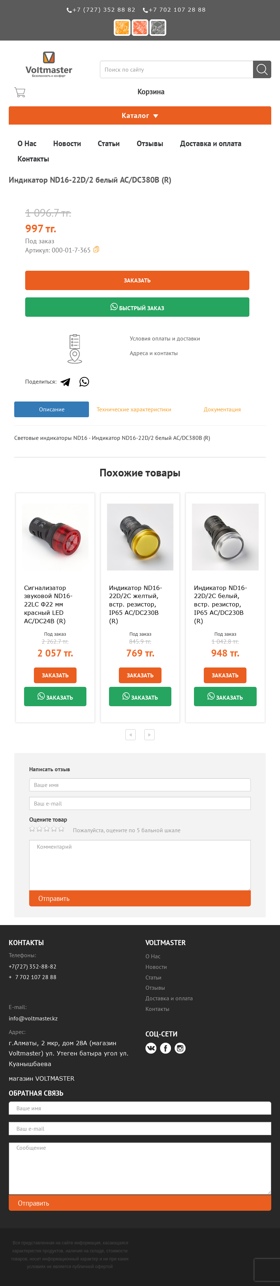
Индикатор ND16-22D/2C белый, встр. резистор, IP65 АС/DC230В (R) (220, 604)
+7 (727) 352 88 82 (104, 9)
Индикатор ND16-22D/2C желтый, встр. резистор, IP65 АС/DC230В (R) (135, 604)
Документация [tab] (222, 409)
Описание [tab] (52, 409)
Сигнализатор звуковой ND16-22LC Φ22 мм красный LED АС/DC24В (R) (48, 604)
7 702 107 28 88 (36, 977)
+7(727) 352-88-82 (33, 966)
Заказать (137, 280)
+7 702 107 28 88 (177, 9)
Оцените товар (48, 819)
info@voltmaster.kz (33, 1018)
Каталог (140, 115)
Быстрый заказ (137, 307)
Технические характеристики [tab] (134, 409)
